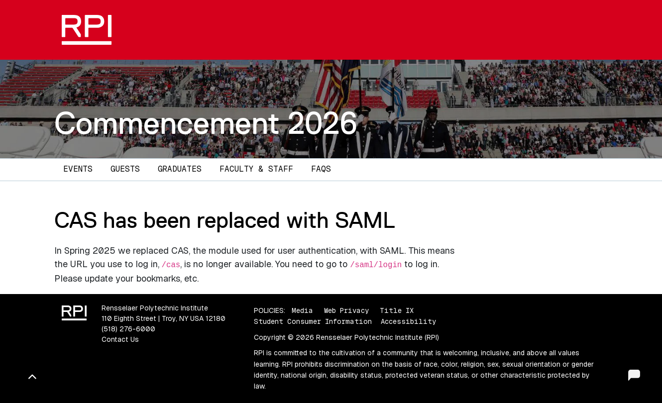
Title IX (397, 310)
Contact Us (120, 339)
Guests (125, 169)
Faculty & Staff (256, 169)
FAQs (321, 169)
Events (78, 169)
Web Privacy (346, 310)
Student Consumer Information (313, 321)
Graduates (180, 169)
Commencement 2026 (205, 123)
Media (302, 310)
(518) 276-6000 (128, 328)
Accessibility (408, 321)
